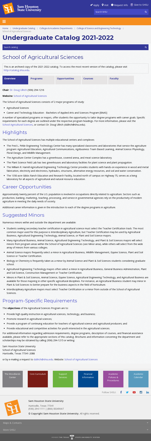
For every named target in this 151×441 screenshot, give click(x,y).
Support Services (63, 375)
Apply (96, 5)
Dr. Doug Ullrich (18, 89)
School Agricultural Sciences (17, 124)
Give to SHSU (141, 4)
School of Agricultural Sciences (30, 95)
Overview (9, 78)
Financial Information (88, 375)
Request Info (121, 5)
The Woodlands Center (12, 375)
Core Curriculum (38, 373)
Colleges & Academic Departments (56, 28)
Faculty (114, 78)
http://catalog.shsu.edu (16, 70)
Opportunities (65, 78)
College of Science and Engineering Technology (99, 28)
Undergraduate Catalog (24, 28)
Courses (88, 78)
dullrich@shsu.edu (43, 359)
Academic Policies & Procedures (113, 377)
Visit (106, 5)
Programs (37, 78)
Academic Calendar (138, 375)
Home (5, 28)
